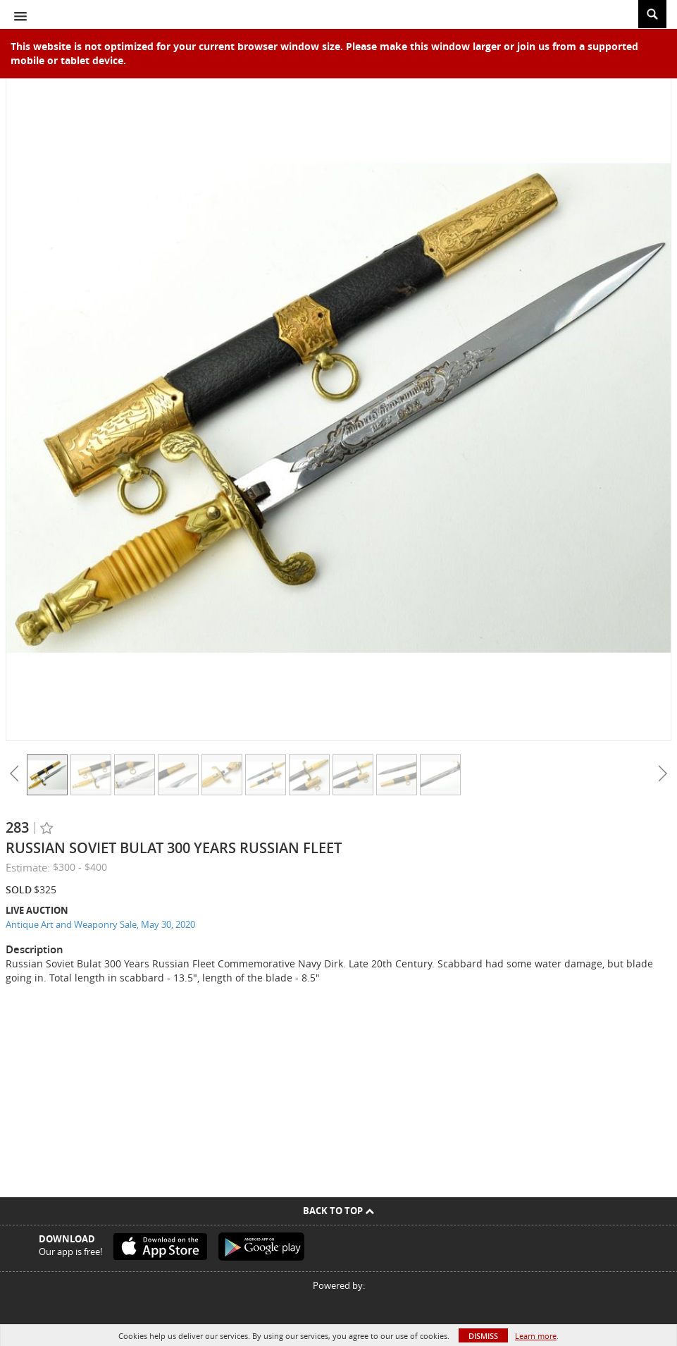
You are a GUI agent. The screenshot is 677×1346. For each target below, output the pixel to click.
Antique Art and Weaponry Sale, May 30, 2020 (100, 924)
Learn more (536, 1335)
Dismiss (483, 1335)
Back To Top (338, 1210)
